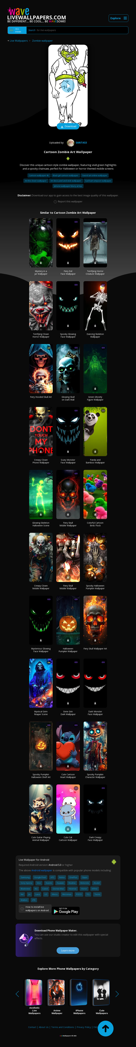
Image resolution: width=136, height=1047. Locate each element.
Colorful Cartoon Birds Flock (95, 524)
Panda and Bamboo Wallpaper (95, 461)
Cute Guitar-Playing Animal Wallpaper (40, 838)
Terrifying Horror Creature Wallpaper (95, 272)
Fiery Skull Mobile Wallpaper (67, 524)
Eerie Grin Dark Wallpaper (68, 713)
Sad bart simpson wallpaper (98, 180)
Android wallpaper (41, 870)
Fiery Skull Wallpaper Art (95, 648)
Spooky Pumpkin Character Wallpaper (95, 776)
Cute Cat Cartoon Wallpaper (68, 838)
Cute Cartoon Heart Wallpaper (68, 776)
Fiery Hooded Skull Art (41, 396)
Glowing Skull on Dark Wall (68, 398)
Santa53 (76, 142)
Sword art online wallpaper (94, 175)
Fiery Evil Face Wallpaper (68, 272)
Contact (32, 1027)
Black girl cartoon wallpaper (66, 175)
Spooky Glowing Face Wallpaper (68, 335)
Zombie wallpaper (42, 40)
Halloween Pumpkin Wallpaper (68, 650)
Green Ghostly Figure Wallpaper (95, 398)
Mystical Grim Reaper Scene (41, 713)
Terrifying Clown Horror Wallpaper (40, 335)
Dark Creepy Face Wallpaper (95, 838)
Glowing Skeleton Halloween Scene (40, 524)
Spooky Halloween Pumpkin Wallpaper (95, 587)
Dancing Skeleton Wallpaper (95, 335)
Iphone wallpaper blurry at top (68, 186)
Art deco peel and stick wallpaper (66, 180)
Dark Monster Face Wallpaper (95, 713)
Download (68, 127)
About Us (44, 1027)
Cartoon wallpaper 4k (39, 175)
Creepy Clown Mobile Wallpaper (40, 587)
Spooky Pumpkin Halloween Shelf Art (41, 776)
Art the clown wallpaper (36, 180)
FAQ (95, 1027)
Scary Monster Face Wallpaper (68, 461)
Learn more (68, 950)
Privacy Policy (84, 1027)
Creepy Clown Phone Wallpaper (40, 461)
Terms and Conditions (62, 1027)
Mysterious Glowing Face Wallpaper (41, 650)
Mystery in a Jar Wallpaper (40, 272)
